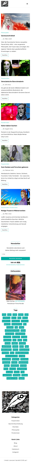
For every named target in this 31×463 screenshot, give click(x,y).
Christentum (16, 321)
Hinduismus (7, 340)
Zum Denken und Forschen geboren (14, 167)
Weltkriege (16, 375)
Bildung (25, 318)
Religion (6, 365)
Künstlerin (22, 343)
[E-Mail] (15, 254)
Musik (12, 353)
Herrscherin (16, 337)
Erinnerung (24, 321)
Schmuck (13, 369)
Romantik (23, 365)
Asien (26, 314)
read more (4, 55)
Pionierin (14, 362)
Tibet (22, 372)
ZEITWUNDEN (20, 301)
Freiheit (21, 327)
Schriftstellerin (22, 369)
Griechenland (9, 333)
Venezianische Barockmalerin (12, 81)
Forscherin (10, 327)
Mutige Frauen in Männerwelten (13, 211)
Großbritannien (20, 333)
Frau (16, 327)
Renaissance (15, 365)
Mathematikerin (6, 349)
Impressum (15, 449)
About (16, 446)
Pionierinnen (5, 122)
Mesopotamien (24, 349)
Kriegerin (15, 343)
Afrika (4, 314)
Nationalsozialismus (22, 353)
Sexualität (9, 372)
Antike (15, 314)
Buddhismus (6, 321)
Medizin (15, 349)
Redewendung (23, 362)
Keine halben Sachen (9, 126)
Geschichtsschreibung (12, 330)
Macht (22, 346)
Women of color (12, 378)
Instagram (15, 452)
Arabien (20, 314)
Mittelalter (5, 353)
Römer (6, 369)
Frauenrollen (5, 78)
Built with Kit (15, 262)
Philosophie (5, 32)
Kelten (20, 340)
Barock (14, 318)
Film (24, 324)
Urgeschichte (7, 375)
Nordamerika (6, 359)
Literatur (15, 346)
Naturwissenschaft (11, 356)
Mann (27, 346)
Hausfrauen (7, 337)
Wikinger (25, 375)
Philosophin (6, 362)
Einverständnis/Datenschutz (15, 264)
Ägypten (21, 378)
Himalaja (24, 337)
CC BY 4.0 (23, 460)
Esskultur (7, 324)
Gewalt (23, 330)
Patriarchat (15, 359)
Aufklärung (6, 318)
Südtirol (16, 372)
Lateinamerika (6, 346)
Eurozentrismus (17, 324)
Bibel (19, 318)
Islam (14, 340)
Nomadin (22, 356)
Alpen (9, 314)
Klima (25, 340)
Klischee (7, 343)
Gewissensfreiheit (8, 36)
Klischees (15, 427)
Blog (15, 443)
